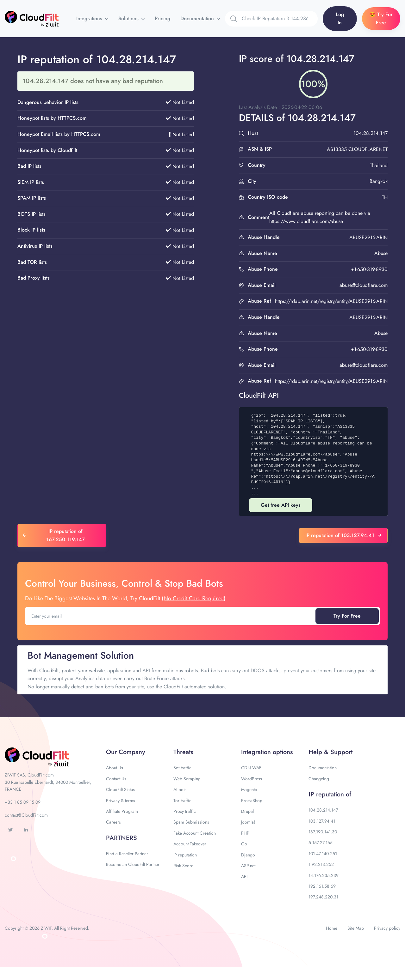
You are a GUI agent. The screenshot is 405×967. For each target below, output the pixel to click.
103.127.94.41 (321, 821)
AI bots (179, 789)
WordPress (251, 779)
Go (244, 844)
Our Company (125, 752)
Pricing (162, 18)
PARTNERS (121, 838)
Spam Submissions (191, 822)
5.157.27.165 (320, 842)
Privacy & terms (120, 800)
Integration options (267, 752)
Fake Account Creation (194, 833)
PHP (245, 833)
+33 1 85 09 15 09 (22, 802)
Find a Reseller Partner (127, 853)
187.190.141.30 (322, 832)
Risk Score (183, 865)
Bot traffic (182, 768)
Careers (113, 822)
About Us (114, 768)
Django (248, 855)
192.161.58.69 (322, 886)
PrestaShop (251, 800)
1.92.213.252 (321, 864)
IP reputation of (329, 794)
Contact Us (116, 779)
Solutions (129, 18)
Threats (183, 752)
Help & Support (330, 752)
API (244, 876)
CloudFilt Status (120, 789)
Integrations (90, 18)
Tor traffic (182, 800)
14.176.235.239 (323, 875)
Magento (249, 789)
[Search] (280, 19)
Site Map (355, 928)
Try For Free (347, 615)
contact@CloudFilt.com (26, 815)
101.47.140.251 (322, 853)
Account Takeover (189, 844)
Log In (340, 18)
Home (331, 928)
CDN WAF (251, 768)
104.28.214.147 (323, 810)
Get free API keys (281, 505)
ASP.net (248, 865)
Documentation (197, 18)
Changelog (318, 779)
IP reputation (185, 855)
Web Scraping (187, 779)
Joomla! (248, 822)
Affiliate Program (122, 811)
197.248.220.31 (323, 897)
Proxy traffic (184, 811)
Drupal (247, 811)
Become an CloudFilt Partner (132, 864)
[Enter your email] (170, 616)
